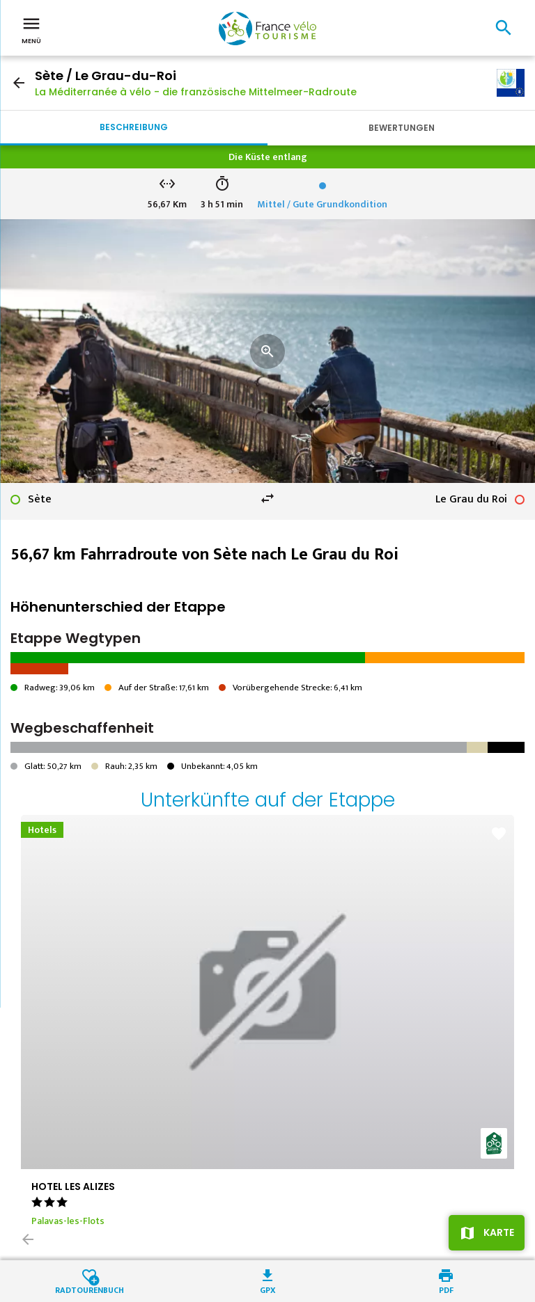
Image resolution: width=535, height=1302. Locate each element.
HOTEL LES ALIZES (73, 1186)
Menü (31, 29)
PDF (446, 1289)
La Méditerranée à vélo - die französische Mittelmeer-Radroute (196, 92)
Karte (498, 1232)
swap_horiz (267, 498)
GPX (268, 1289)
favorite (498, 833)
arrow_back (18, 82)
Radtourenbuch (89, 1289)
